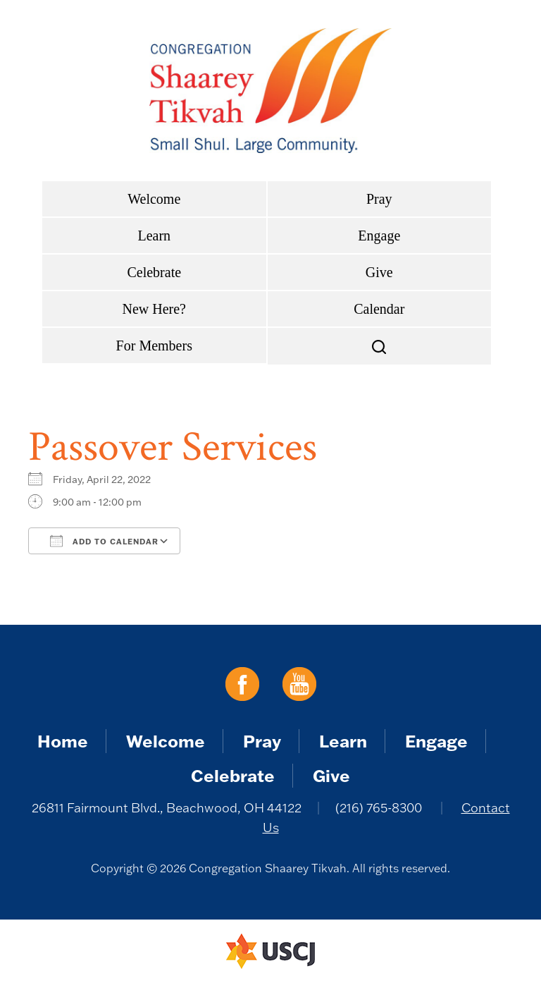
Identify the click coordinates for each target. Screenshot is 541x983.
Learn (153, 235)
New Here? (155, 309)
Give (379, 272)
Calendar (379, 309)
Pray (379, 199)
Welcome (154, 199)
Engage (379, 235)
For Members (154, 345)
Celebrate (154, 272)
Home (62, 741)
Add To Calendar (104, 541)
